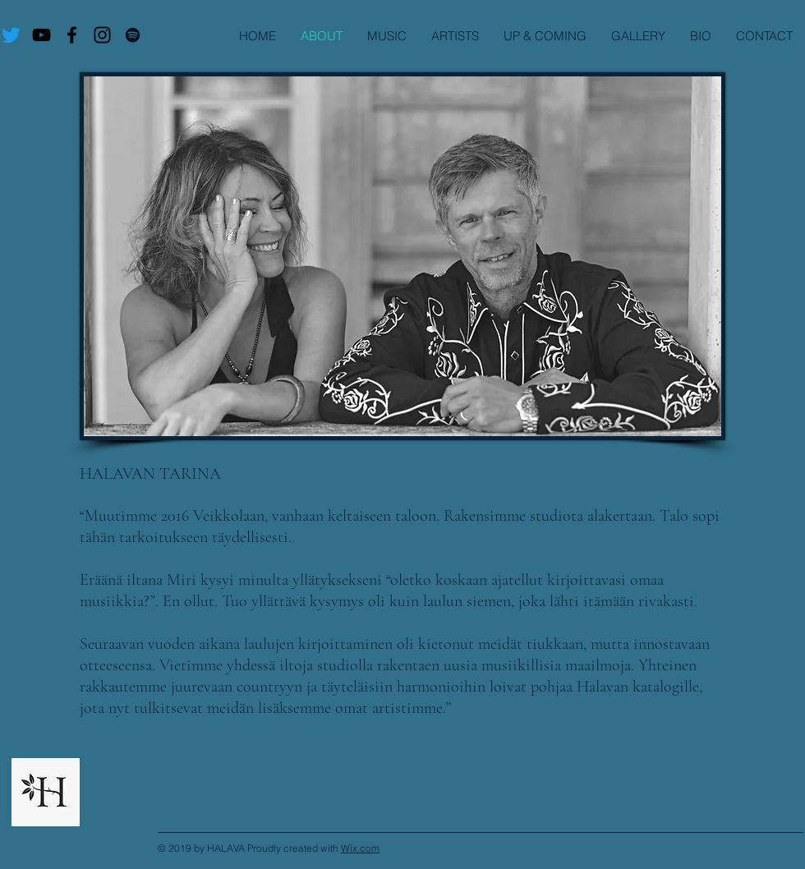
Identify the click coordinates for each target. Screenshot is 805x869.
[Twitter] (11, 35)
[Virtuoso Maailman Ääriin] (41, 35)
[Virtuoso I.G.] (102, 35)
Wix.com (360, 848)
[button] (455, 35)
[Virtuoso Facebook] (72, 35)
